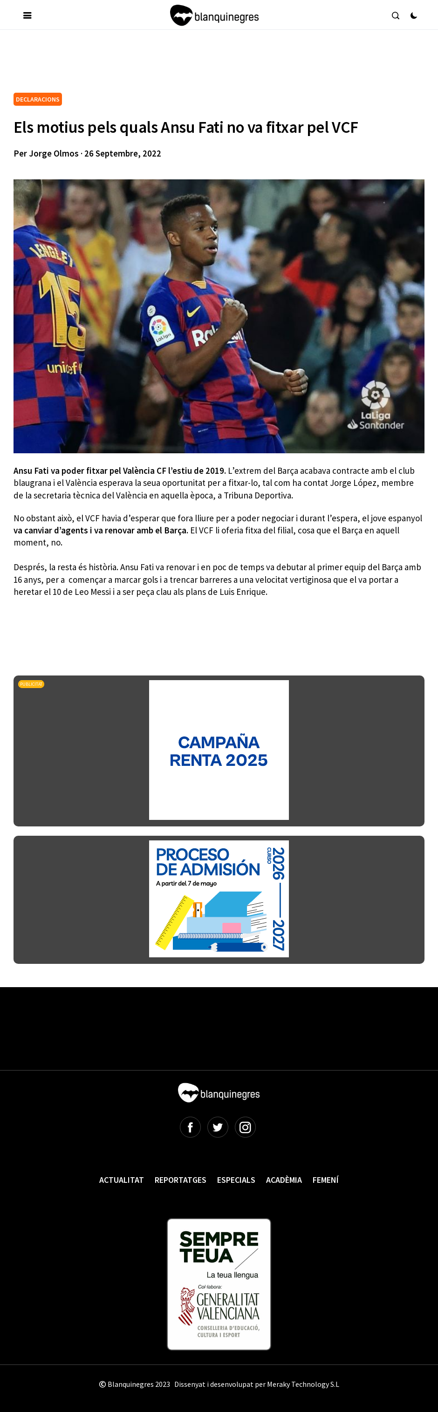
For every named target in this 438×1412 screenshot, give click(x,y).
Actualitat (121, 1179)
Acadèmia (284, 1179)
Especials (236, 1179)
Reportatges (180, 1179)
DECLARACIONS (38, 99)
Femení (326, 1179)
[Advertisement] (183, 65)
